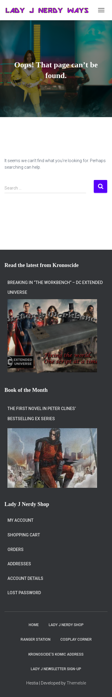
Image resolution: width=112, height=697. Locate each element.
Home (34, 625)
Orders (15, 549)
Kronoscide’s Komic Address (56, 654)
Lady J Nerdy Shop (66, 625)
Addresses (19, 563)
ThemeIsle (76, 683)
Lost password (24, 592)
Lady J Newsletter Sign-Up (56, 669)
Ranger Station (35, 639)
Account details (25, 578)
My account (20, 520)
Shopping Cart (23, 535)
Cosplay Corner (76, 639)
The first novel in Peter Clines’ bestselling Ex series (41, 413)
